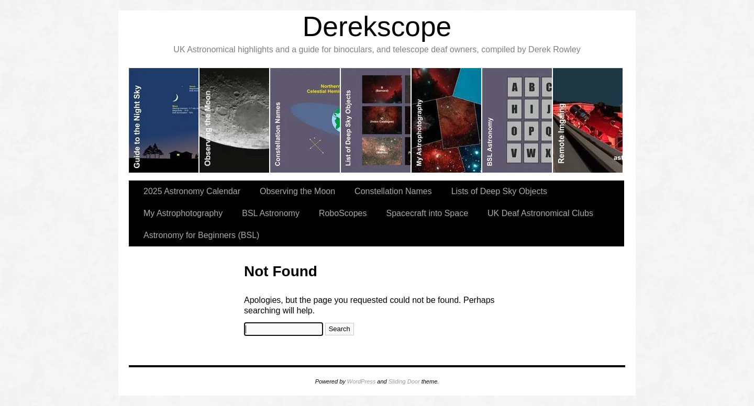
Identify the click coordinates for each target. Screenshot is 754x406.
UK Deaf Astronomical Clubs (540, 213)
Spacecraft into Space (427, 213)
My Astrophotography (183, 213)
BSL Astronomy (271, 213)
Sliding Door (404, 381)
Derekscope (377, 26)
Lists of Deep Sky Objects (499, 191)
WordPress (361, 381)
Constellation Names (393, 191)
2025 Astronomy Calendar (191, 191)
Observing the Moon (297, 191)
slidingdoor (164, 120)
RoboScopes (343, 213)
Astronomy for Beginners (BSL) (201, 235)
